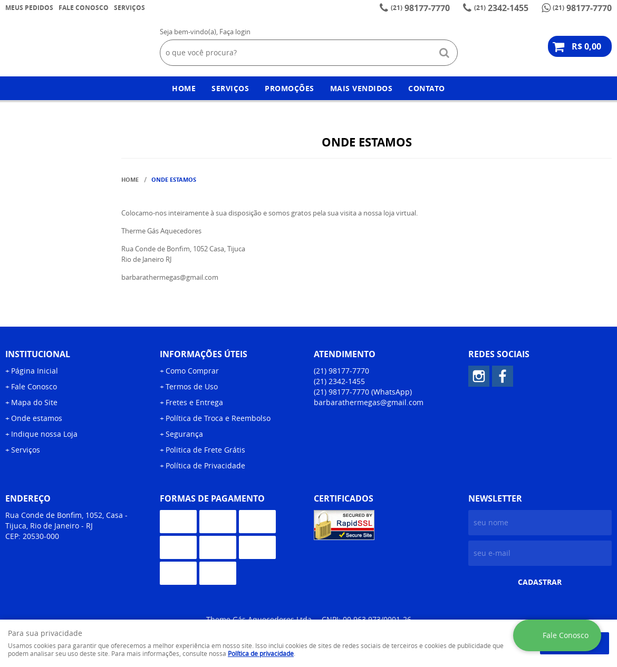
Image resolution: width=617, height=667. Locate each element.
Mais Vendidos (361, 88)
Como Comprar (192, 371)
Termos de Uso (192, 386)
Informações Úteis (203, 354)
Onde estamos (36, 418)
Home (184, 88)
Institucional (37, 354)
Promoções (289, 88)
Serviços (129, 7)
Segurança (184, 434)
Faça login (234, 31)
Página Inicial (34, 371)
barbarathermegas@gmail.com (368, 402)
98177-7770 (420, 8)
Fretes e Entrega (194, 402)
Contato (426, 88)
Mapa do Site (34, 402)
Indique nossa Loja (44, 434)
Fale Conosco (84, 7)
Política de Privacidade (205, 465)
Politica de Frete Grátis (205, 450)
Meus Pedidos (29, 7)
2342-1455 (501, 8)
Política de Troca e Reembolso (218, 418)
